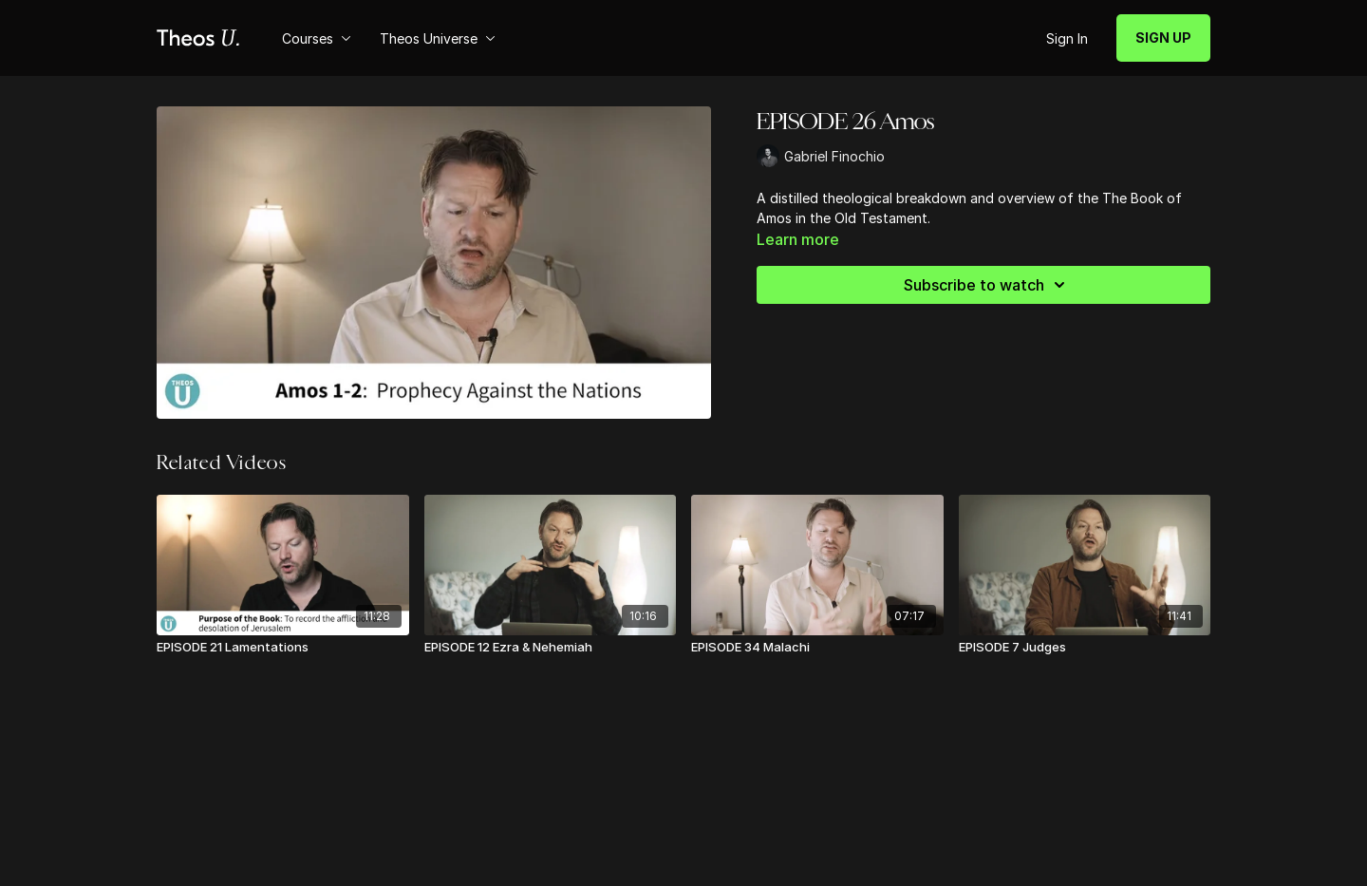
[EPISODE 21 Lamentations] (283, 647)
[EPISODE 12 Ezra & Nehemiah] (550, 647)
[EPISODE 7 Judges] (1085, 647)
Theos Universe (438, 38)
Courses (316, 38)
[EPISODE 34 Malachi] (817, 647)
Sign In (1067, 38)
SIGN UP (1163, 37)
